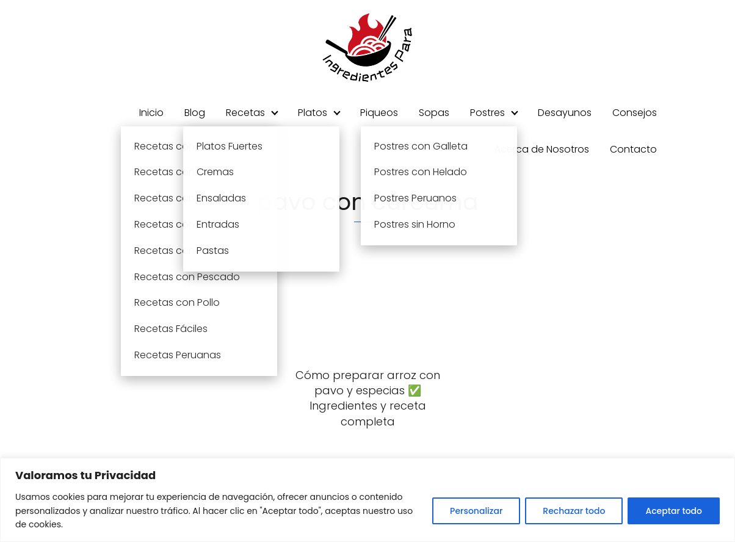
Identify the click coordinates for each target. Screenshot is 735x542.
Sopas (434, 113)
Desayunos (565, 113)
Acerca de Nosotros (541, 149)
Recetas (245, 113)
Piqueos (379, 113)
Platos (312, 113)
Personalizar (476, 511)
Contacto (633, 149)
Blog (194, 113)
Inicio (151, 113)
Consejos (634, 113)
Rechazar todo (574, 511)
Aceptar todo (673, 511)
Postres (487, 113)
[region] (367, 500)
